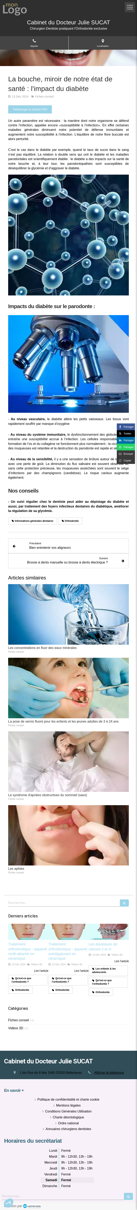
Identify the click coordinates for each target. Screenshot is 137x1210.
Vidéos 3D (15, 1028)
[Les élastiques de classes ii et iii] (109, 932)
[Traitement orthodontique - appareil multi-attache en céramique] (28, 932)
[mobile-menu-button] (130, 7)
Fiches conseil (18, 1020)
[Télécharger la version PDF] (30, 109)
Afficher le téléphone (109, 1072)
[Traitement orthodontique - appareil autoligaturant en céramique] (68, 932)
